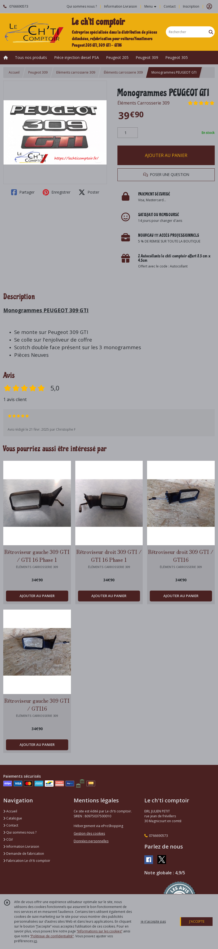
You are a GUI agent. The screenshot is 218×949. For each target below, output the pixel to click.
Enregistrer (56, 192)
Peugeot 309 (38, 72)
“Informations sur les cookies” (99, 931)
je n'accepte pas (153, 921)
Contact (170, 6)
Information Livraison (21, 846)
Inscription (191, 6)
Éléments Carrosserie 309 (143, 103)
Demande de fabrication (23, 853)
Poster (89, 192)
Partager (23, 192)
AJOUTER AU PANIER (166, 155)
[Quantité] (127, 132)
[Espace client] (209, 6)
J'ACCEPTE (196, 921)
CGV (8, 839)
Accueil (14, 72)
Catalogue (12, 818)
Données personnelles (91, 841)
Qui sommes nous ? (19, 832)
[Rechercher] (210, 32)
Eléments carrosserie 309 (75, 72)
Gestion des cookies (89, 833)
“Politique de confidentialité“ (52, 936)
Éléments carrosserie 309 (123, 72)
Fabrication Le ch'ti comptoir (26, 860)
